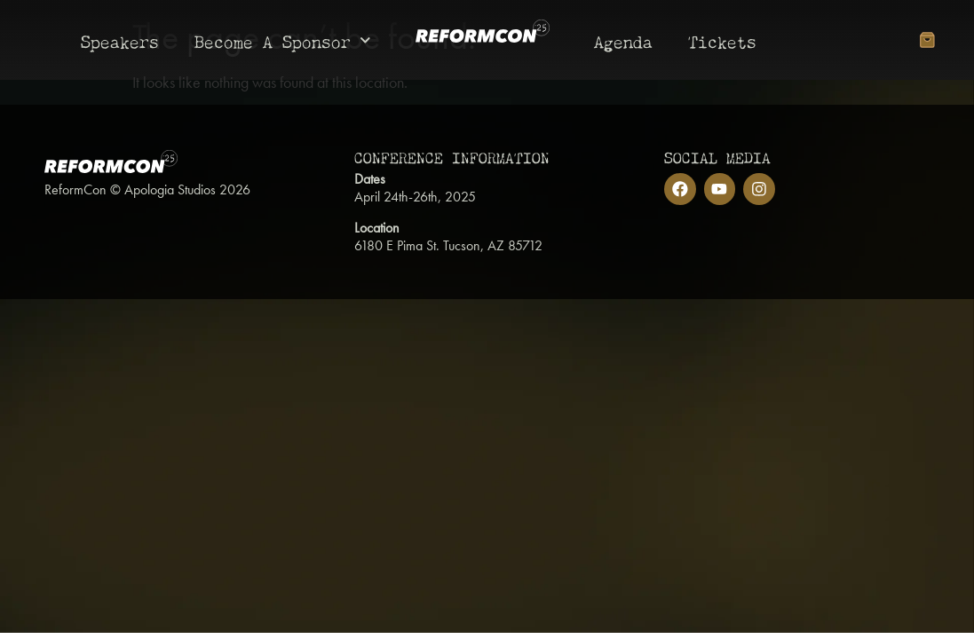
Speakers (120, 39)
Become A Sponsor (282, 40)
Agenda (623, 39)
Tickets (722, 39)
